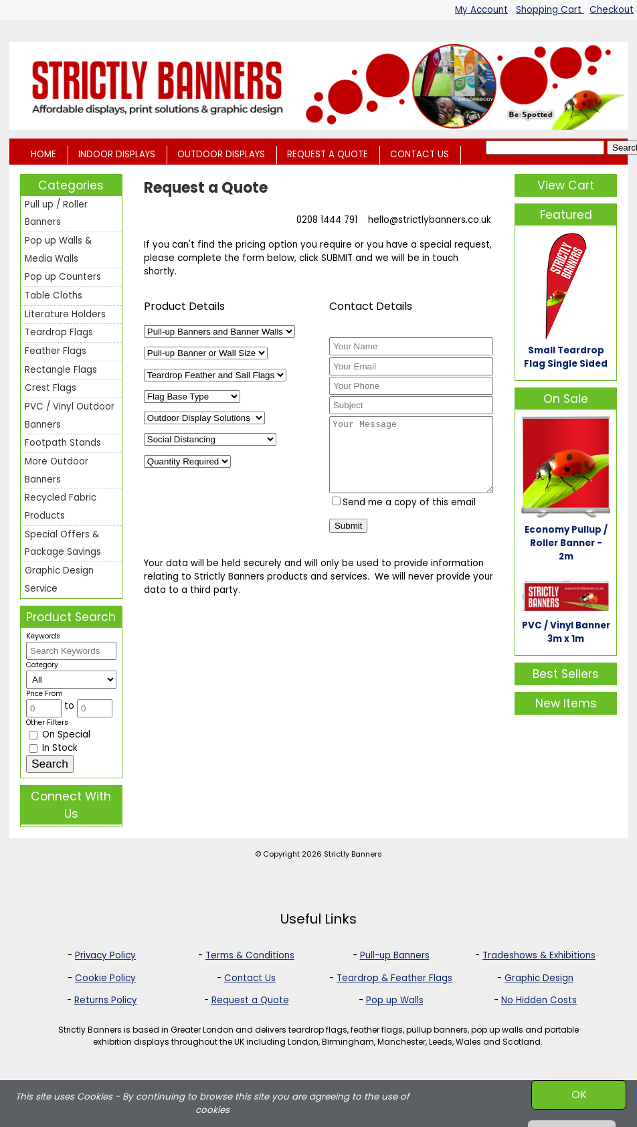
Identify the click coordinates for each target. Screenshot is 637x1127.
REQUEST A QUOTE (327, 154)
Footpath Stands (63, 442)
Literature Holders (65, 314)
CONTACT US (419, 154)
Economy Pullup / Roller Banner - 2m (566, 543)
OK (579, 1094)
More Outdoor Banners (56, 470)
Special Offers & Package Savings (63, 543)
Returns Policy (105, 1000)
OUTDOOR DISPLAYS (221, 154)
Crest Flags (50, 387)
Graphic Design (539, 978)
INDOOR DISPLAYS (116, 154)
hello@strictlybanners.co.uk (429, 219)
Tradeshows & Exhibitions (539, 955)
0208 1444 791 (326, 219)
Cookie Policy (105, 978)
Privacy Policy (105, 955)
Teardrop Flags (59, 332)
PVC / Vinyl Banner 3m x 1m (566, 632)
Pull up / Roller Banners (56, 213)
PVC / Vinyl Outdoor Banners (69, 415)
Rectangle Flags (61, 369)
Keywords (43, 636)
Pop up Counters (63, 276)
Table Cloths (53, 295)
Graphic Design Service (59, 579)
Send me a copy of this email (404, 516)
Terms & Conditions (249, 955)
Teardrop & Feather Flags (394, 978)
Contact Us (250, 978)
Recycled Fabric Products (60, 506)
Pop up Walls (395, 1000)
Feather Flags (55, 351)
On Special (59, 734)
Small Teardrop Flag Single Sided (566, 357)
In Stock (53, 748)
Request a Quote (250, 1000)
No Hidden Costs (539, 1000)
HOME (43, 154)
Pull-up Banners (395, 955)
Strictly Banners (353, 854)
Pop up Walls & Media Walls (58, 249)
